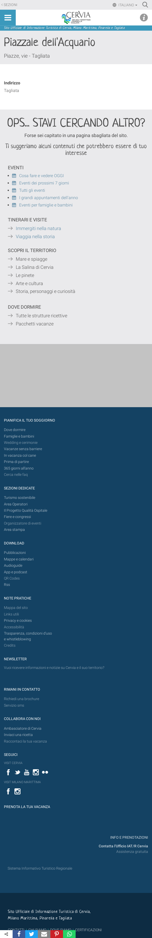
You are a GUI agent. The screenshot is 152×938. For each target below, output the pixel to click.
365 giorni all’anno (19, 468)
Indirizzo (12, 82)
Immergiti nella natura (38, 228)
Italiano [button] (127, 5)
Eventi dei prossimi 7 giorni (44, 183)
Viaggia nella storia (36, 236)
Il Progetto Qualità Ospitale (25, 510)
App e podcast (15, 572)
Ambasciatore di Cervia (22, 728)
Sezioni (10, 5)
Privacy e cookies (18, 620)
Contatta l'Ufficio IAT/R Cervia (123, 846)
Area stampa (14, 529)
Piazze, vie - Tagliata (27, 56)
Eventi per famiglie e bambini (42, 205)
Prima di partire (16, 462)
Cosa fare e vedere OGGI (38, 175)
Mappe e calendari (19, 559)
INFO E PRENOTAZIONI (128, 837)
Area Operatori (16, 504)
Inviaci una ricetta (18, 735)
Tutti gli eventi (28, 190)
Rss (7, 584)
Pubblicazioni (15, 552)
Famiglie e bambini (19, 436)
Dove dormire (14, 430)
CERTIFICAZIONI (88, 930)
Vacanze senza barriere (23, 449)
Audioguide (13, 565)
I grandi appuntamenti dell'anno (45, 197)
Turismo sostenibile (19, 497)
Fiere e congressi (17, 517)
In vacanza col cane (20, 455)
